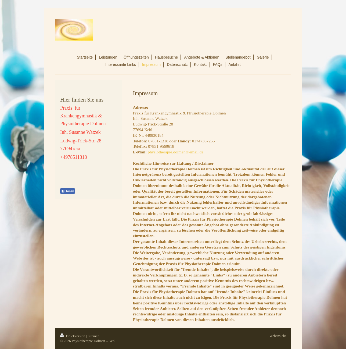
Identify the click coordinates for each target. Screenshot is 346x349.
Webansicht (277, 336)
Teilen (67, 191)
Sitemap (93, 336)
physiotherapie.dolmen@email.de (175, 152)
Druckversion (73, 336)
